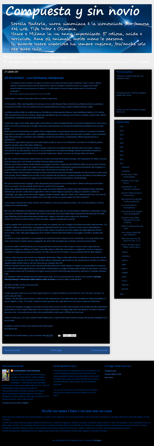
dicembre (126, 167)
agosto (125, 260)
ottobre (125, 252)
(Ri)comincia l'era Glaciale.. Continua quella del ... (132, 200)
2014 (122, 151)
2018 (122, 135)
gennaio (125, 289)
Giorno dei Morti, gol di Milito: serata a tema (130, 246)
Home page (56, 350)
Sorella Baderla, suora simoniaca (27, 371)
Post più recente (12, 350)
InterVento (109, 378)
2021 (122, 127)
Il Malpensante (110, 371)
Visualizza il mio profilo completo (15, 403)
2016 (122, 143)
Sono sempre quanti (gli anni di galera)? (130, 233)
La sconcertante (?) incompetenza (128, 206)
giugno (125, 269)
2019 (122, 131)
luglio (124, 264)
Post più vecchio (100, 350)
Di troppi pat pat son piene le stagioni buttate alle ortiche (131, 94)
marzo (124, 281)
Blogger (98, 440)
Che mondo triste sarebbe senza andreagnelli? (131, 212)
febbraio (125, 285)
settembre (126, 256)
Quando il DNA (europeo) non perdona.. (131, 194)
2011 (122, 164)
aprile (124, 277)
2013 (122, 155)
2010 (122, 294)
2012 (122, 159)
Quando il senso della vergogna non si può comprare (130, 220)
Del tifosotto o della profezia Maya (129, 176)
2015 (122, 147)
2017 (122, 139)
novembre (126, 171)
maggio (125, 273)
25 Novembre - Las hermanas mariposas (130, 188)
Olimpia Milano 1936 (113, 374)
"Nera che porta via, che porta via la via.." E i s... (131, 240)
